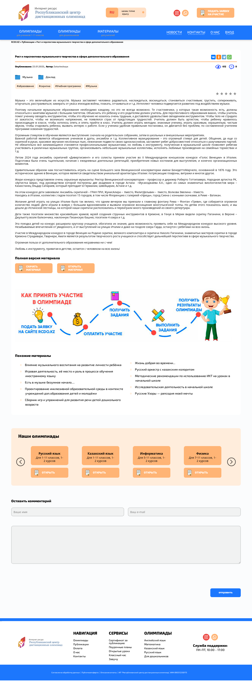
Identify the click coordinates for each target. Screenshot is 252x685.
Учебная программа (69, 86)
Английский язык (155, 640)
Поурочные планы (120, 647)
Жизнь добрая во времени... (155, 363)
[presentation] (40, 575)
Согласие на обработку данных (65, 672)
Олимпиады (30, 33)
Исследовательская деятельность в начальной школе (174, 387)
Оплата (77, 648)
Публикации (28, 42)
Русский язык (152, 652)
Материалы (108, 33)
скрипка (45, 86)
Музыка (27, 77)
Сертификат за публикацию (118, 642)
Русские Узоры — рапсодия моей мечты (164, 393)
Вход (229, 32)
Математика (152, 644)
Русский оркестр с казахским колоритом (164, 369)
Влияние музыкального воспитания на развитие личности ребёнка (73, 365)
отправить (226, 592)
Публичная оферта (90, 672)
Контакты (196, 32)
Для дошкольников (156, 656)
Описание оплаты (108, 672)
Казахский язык (154, 648)
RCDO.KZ (15, 42)
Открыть (44, 473)
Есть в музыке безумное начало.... (50, 382)
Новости (174, 32)
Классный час (117, 655)
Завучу (113, 659)
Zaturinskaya (61, 66)
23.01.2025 (38, 66)
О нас (215, 32)
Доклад (50, 77)
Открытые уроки (119, 651)
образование (26, 86)
